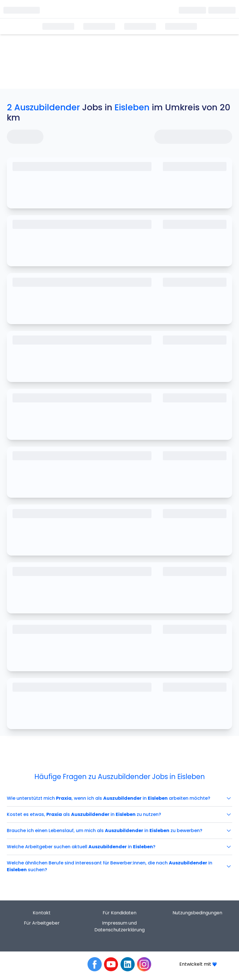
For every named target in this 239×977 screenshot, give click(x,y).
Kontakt (42, 913)
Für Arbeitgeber (42, 923)
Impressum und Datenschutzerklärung (119, 926)
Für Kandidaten (119, 913)
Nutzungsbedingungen (197, 913)
